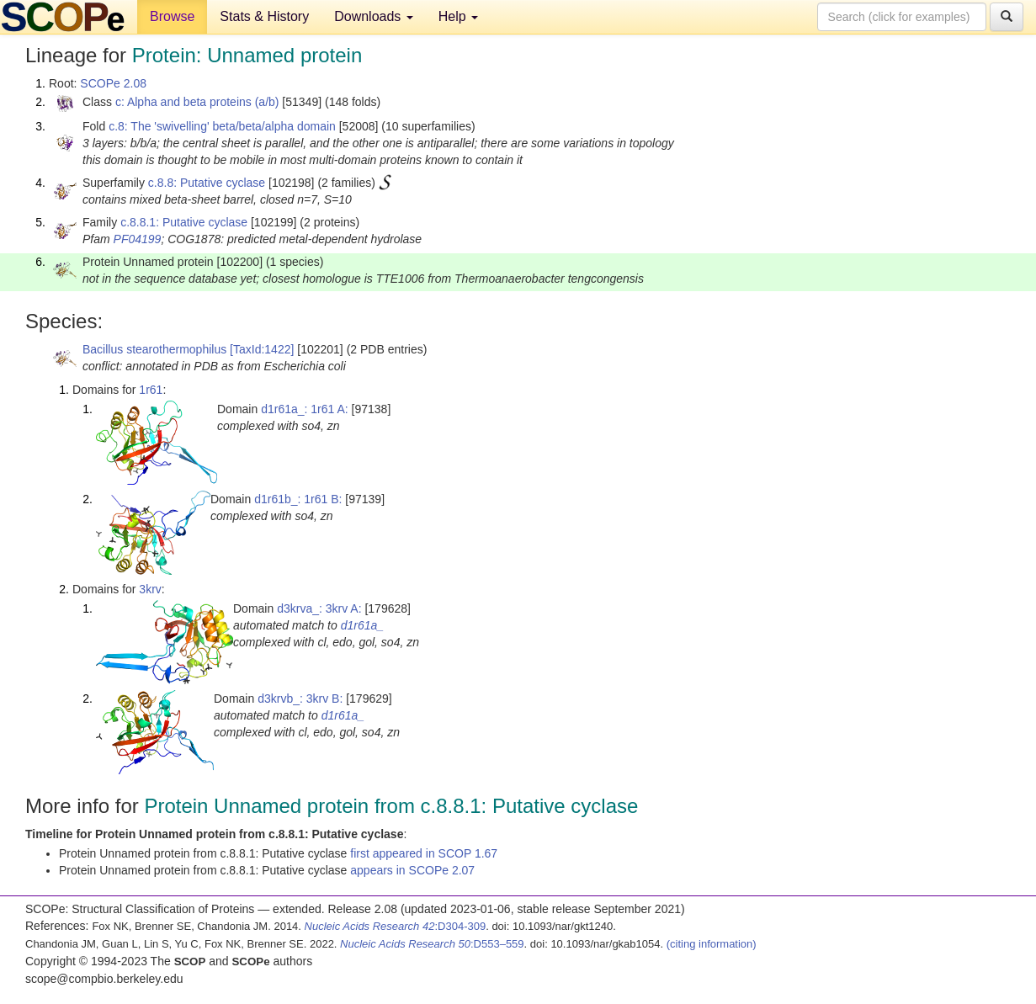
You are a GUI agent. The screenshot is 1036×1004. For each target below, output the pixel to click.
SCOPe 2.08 (113, 83)
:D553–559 (432, 944)
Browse (172, 16)
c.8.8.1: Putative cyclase (183, 222)
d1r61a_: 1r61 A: (304, 409)
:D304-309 (395, 926)
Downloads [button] (373, 16)
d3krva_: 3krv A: (319, 608)
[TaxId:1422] (262, 349)
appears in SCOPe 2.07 (412, 870)
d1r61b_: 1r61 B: (298, 499)
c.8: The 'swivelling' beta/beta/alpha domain (222, 126)
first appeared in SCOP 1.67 (423, 853)
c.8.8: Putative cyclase (206, 182)
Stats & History (264, 16)
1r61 (150, 389)
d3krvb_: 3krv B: (300, 698)
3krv (150, 589)
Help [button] (458, 16)
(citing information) (712, 944)
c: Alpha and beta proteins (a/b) (197, 102)
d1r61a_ (362, 625)
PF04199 (138, 239)
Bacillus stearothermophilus (154, 349)
